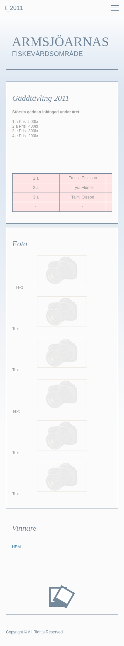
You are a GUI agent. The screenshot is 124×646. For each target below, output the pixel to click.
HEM (16, 547)
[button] (115, 8)
